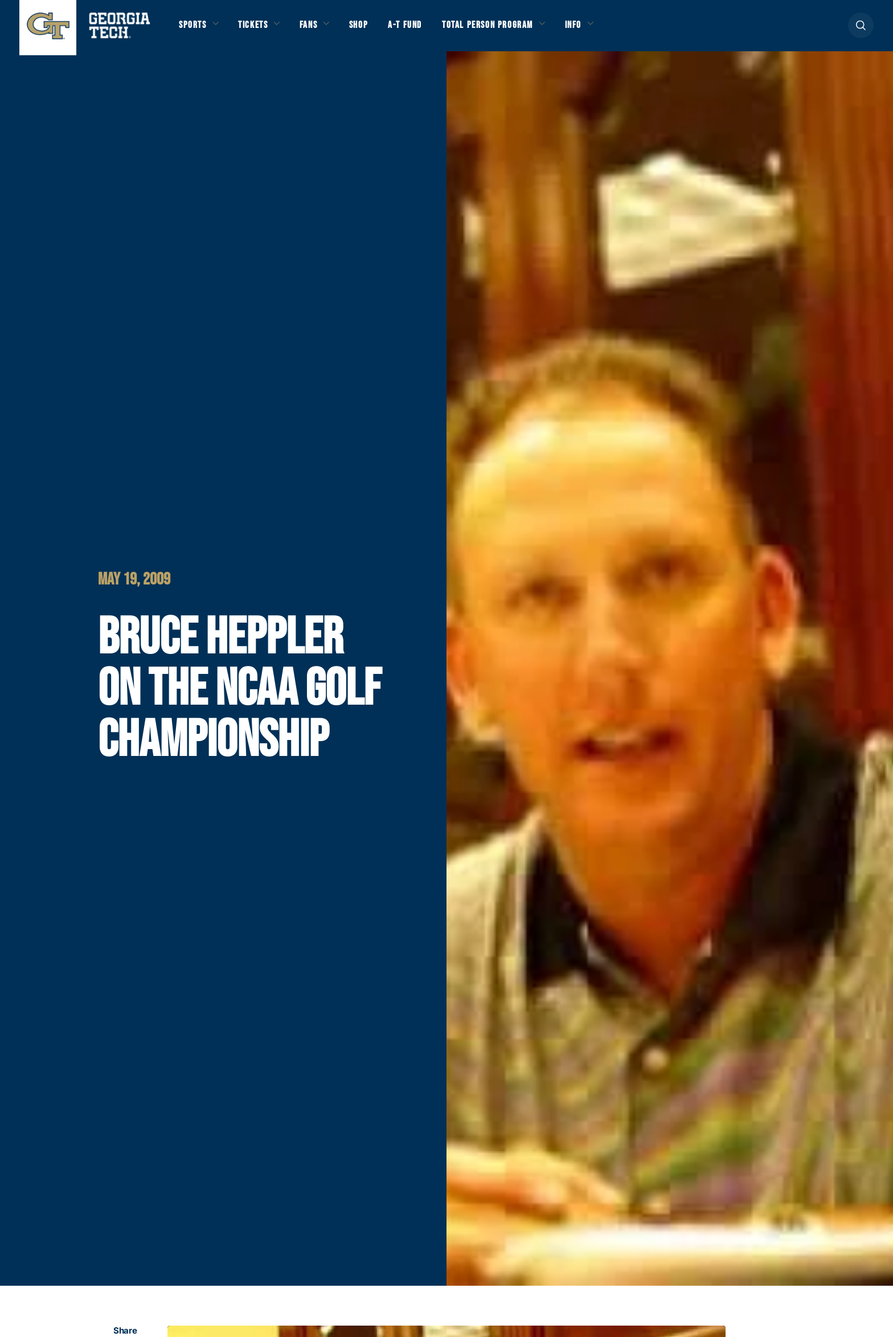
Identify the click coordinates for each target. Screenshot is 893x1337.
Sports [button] (194, 29)
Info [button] (610, 29)
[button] (861, 29)
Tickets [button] (260, 29)
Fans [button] (321, 29)
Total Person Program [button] (515, 29)
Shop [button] (375, 29)
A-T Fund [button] (426, 29)
